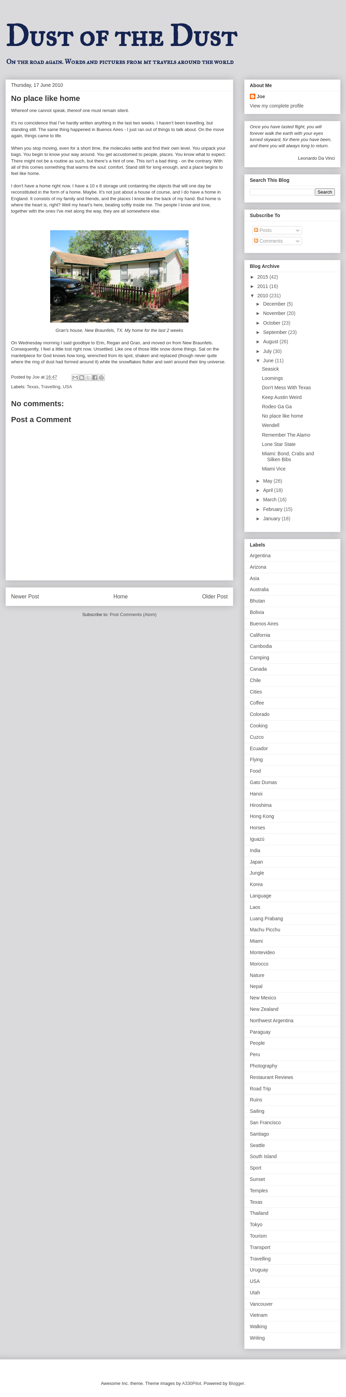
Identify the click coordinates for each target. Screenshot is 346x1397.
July (268, 351)
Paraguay (260, 1032)
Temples (259, 1190)
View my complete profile (276, 106)
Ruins (256, 1099)
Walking (258, 1326)
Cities (256, 692)
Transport (260, 1247)
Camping (259, 657)
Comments (268, 241)
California (260, 635)
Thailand (259, 1213)
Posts (263, 230)
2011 (263, 286)
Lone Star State (278, 444)
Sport (255, 1168)
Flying (256, 759)
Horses (257, 827)
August (271, 341)
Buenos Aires (264, 623)
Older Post (215, 596)
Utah (255, 1292)
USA (67, 386)
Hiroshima (261, 805)
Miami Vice (273, 469)
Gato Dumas (263, 782)
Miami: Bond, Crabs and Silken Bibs (288, 456)
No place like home (282, 416)
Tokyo (256, 1224)
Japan (256, 862)
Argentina (260, 555)
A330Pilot (191, 1383)
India (255, 850)
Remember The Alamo (286, 435)
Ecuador (259, 748)
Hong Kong (262, 816)
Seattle (257, 1145)
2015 (263, 277)
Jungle (257, 873)
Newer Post (25, 596)
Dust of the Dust (121, 36)
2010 (263, 295)
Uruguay (259, 1270)
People (257, 1043)
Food (255, 771)
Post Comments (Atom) (133, 614)
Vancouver (261, 1304)
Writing (257, 1338)
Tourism (258, 1236)
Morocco (259, 964)
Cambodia (261, 646)
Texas (32, 386)
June (269, 360)
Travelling (50, 386)
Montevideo (262, 952)
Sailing (257, 1111)
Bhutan (257, 601)
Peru (255, 1054)
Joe (261, 96)
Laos (255, 907)
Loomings (272, 378)
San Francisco (265, 1122)
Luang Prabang (266, 918)
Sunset (257, 1179)
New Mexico (263, 997)
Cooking (258, 725)
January (272, 518)
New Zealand (264, 1009)
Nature (257, 975)
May (268, 481)
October (272, 323)
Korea (256, 884)
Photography (263, 1066)
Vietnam (258, 1315)
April (268, 490)
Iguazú (257, 839)
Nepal (256, 986)
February (273, 509)
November (274, 313)
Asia (254, 578)
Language (260, 895)
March (270, 499)
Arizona (258, 567)
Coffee (257, 703)
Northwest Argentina (271, 1020)
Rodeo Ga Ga (277, 406)
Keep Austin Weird (282, 397)
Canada (258, 669)
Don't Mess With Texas (286, 387)
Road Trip (260, 1088)
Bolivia (257, 612)
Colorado (260, 714)
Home (120, 596)
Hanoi (256, 794)
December (274, 304)
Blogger (236, 1383)
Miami (256, 941)
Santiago (259, 1134)
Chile (255, 680)
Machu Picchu (265, 929)
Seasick (270, 369)
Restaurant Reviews (271, 1077)
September (275, 332)
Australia (259, 589)
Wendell (270, 425)
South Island (263, 1156)
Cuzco (257, 737)
